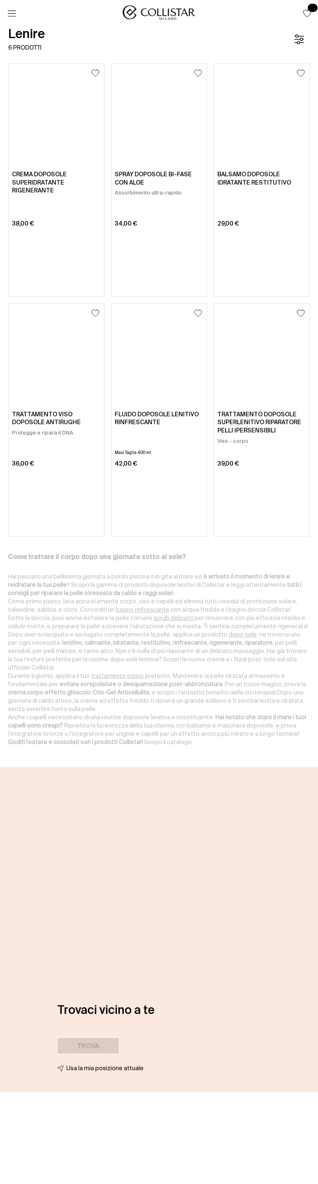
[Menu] (11, 13)
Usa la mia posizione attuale (105, 1068)
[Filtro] (299, 39)
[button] (307, 13)
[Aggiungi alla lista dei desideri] (95, 73)
